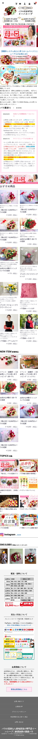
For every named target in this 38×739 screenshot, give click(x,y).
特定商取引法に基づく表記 (19, 717)
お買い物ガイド (19, 701)
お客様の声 (19, 706)
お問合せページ (28, 120)
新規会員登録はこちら (19, 689)
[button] (2, 36)
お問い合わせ (19, 722)
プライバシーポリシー (19, 711)
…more (18, 535)
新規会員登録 (30, 146)
